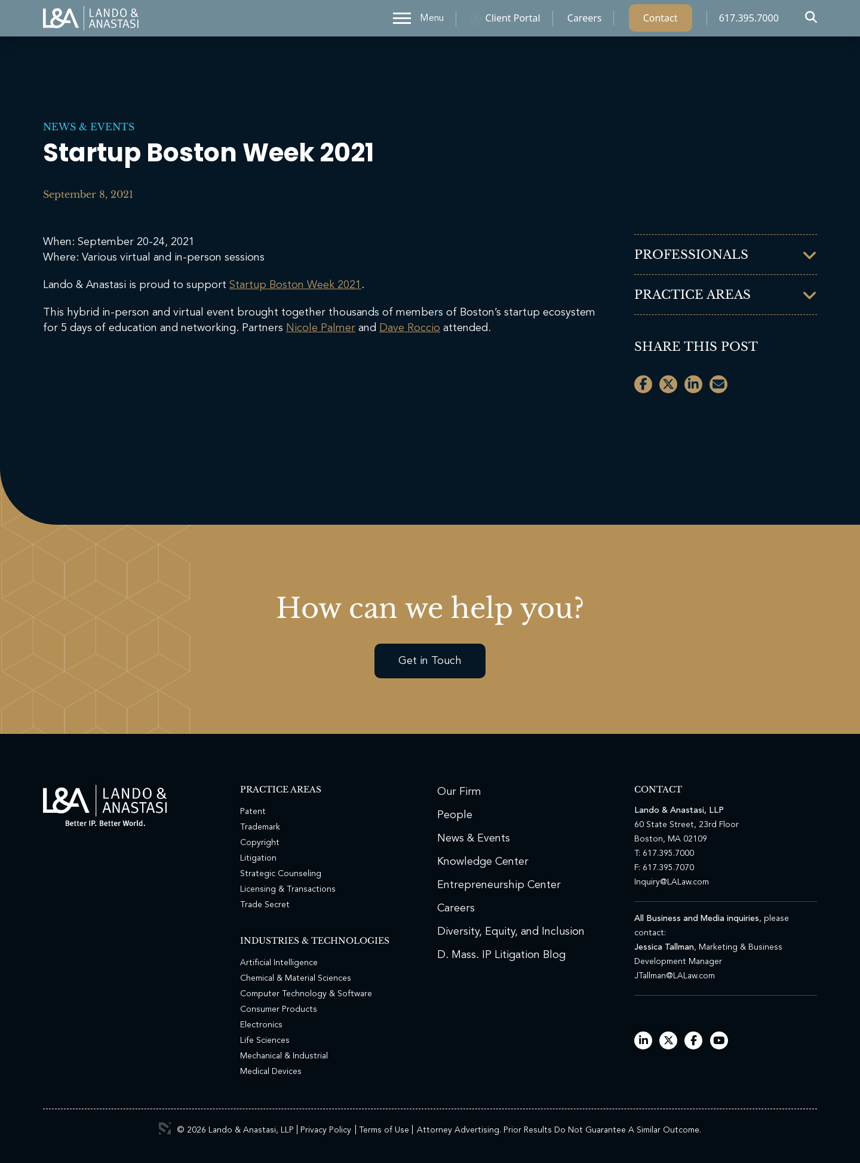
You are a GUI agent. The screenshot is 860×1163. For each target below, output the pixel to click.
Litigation (258, 858)
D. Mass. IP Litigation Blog (501, 955)
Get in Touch (430, 661)
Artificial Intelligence (279, 963)
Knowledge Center (483, 861)
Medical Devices (271, 1071)
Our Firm (459, 791)
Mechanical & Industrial (284, 1056)
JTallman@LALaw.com (674, 976)
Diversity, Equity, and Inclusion (511, 931)
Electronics (261, 1025)
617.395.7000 (749, 20)
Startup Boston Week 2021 (295, 285)
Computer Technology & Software (306, 994)
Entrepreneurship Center (499, 885)
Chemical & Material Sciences (295, 978)
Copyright (260, 842)
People (454, 815)
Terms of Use (384, 1130)
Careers (584, 20)
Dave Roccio (409, 328)
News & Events (88, 127)
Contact (660, 20)
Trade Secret (265, 905)
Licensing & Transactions (288, 889)
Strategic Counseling (280, 874)
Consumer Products (278, 1009)
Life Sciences (265, 1040)
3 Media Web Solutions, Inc (165, 1128)
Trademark (260, 827)
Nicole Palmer (320, 328)
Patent (253, 811)
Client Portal (513, 20)
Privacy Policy (325, 1130)
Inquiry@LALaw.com (671, 882)
